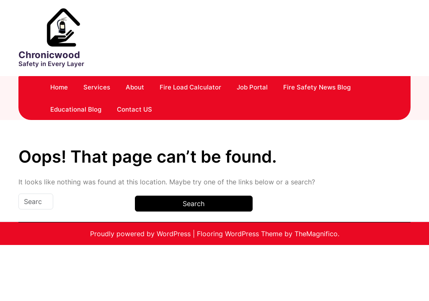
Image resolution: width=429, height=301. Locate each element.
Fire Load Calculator (190, 87)
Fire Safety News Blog (317, 87)
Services (96, 87)
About (135, 87)
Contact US (134, 109)
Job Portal (252, 87)
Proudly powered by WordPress (141, 234)
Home (59, 87)
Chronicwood (49, 54)
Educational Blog (75, 109)
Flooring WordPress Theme (240, 234)
